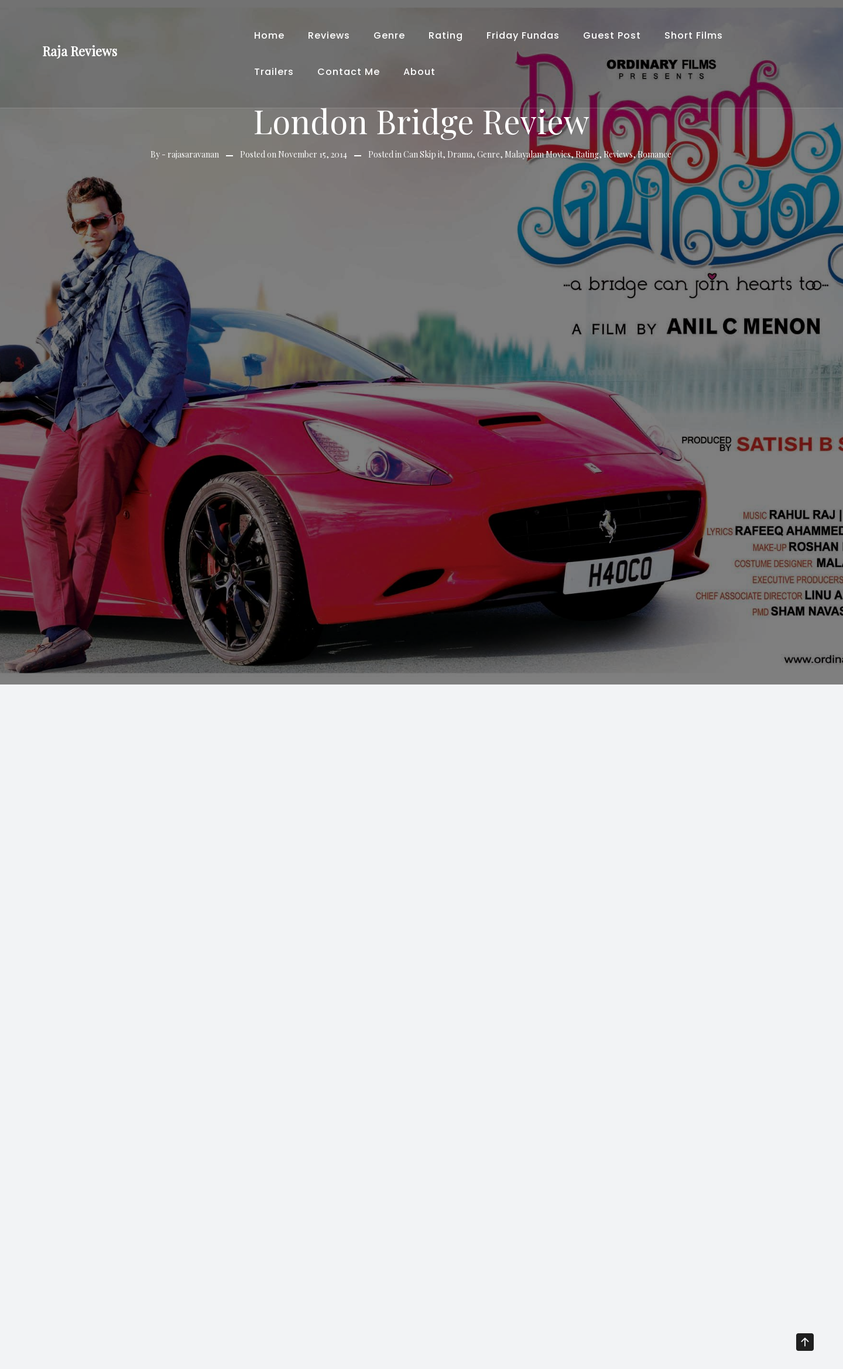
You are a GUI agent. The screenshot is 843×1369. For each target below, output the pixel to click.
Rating (446, 35)
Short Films (693, 35)
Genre (389, 35)
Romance (654, 154)
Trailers (274, 71)
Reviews (329, 35)
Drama (459, 154)
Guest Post (612, 35)
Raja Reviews (79, 51)
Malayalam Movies (538, 154)
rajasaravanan (193, 154)
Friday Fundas (523, 35)
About (419, 71)
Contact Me (348, 71)
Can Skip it (423, 154)
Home (269, 35)
